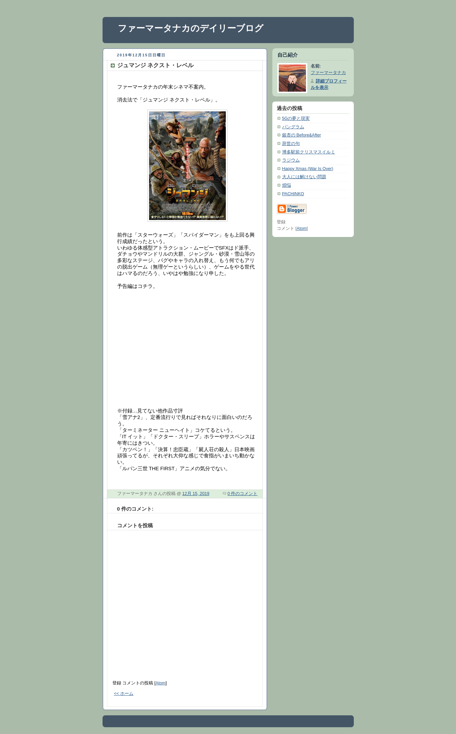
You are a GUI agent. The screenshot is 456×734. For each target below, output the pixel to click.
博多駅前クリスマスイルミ (308, 152)
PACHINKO (293, 193)
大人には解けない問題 (304, 177)
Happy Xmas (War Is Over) (307, 168)
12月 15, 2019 (195, 493)
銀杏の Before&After (301, 135)
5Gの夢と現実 (296, 118)
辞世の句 (291, 143)
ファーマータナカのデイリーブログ (190, 28)
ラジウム (291, 160)
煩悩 (286, 185)
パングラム (293, 127)
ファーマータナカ (328, 72)
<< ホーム (123, 693)
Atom (160, 683)
